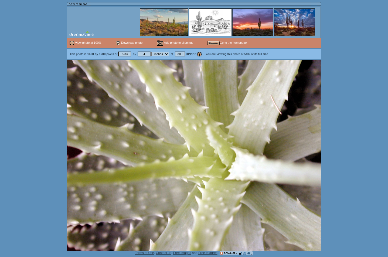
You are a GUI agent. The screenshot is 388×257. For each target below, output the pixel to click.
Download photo (129, 42)
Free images (182, 253)
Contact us (163, 253)
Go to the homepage (227, 42)
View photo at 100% (86, 42)
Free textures (207, 253)
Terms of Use (144, 253)
